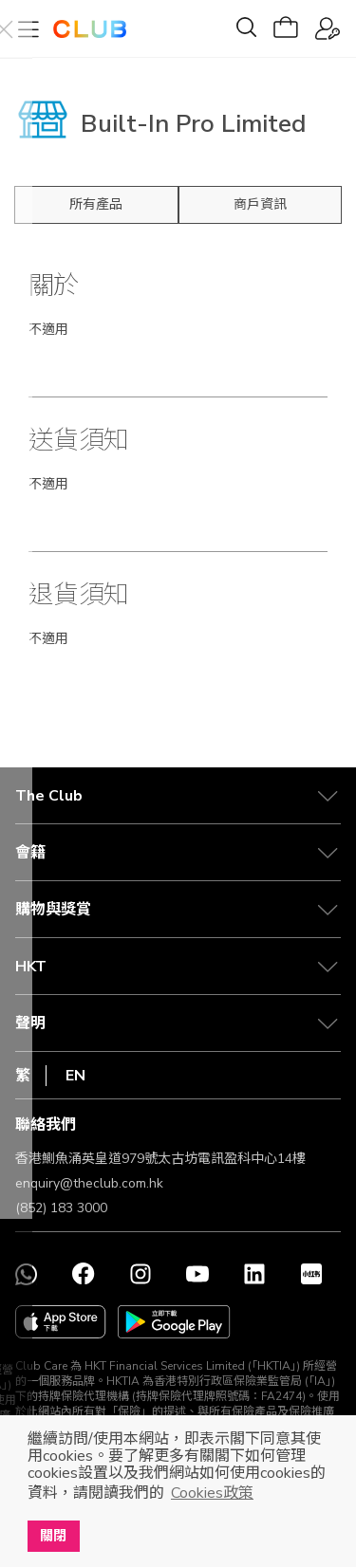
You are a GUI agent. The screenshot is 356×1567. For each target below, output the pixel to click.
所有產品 (95, 204)
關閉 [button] (53, 1535)
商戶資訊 (260, 204)
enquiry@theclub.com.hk (89, 1183)
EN (75, 1075)
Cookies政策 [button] (212, 1493)
